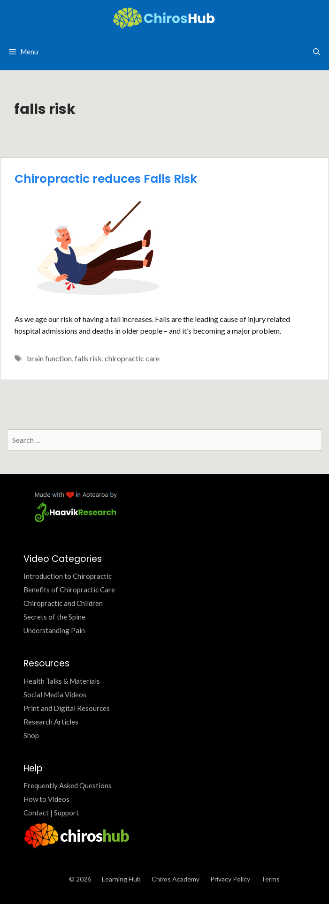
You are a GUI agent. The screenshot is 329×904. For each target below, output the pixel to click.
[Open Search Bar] (316, 51)
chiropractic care (132, 358)
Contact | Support (51, 812)
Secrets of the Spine (54, 617)
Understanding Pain (54, 630)
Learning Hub (121, 879)
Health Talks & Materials (61, 681)
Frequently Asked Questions (67, 785)
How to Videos (46, 799)
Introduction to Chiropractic (67, 576)
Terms (270, 879)
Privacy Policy (230, 879)
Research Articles (50, 721)
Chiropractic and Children (63, 603)
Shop (31, 735)
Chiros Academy (175, 879)
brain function (49, 358)
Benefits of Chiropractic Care (69, 589)
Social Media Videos (54, 694)
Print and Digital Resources (66, 708)
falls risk (88, 358)
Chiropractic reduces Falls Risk (106, 179)
